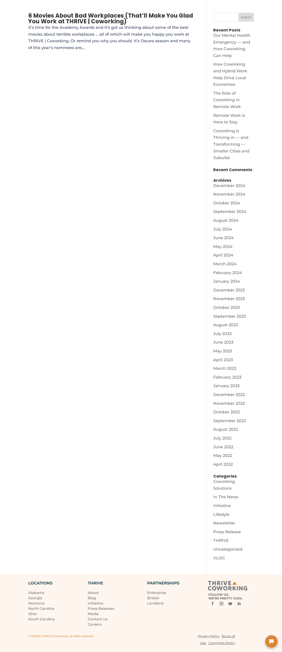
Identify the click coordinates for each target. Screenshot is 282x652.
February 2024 (227, 272)
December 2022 (229, 394)
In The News (225, 496)
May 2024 (222, 246)
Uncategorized (227, 549)
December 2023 (229, 290)
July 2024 (222, 229)
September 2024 (229, 211)
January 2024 (226, 281)
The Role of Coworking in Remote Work (227, 100)
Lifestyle (221, 514)
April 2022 (223, 464)
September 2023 (229, 316)
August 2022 (225, 429)
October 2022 (226, 412)
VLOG (219, 558)
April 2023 (223, 359)
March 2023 (224, 368)
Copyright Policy (222, 643)
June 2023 (223, 342)
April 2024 (223, 255)
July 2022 (222, 438)
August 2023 (225, 324)
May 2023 (222, 351)
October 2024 (226, 203)
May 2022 (222, 455)
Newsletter (224, 523)
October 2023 (226, 307)
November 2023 (229, 298)
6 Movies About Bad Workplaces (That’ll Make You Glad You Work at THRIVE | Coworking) (110, 18)
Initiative (222, 505)
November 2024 (229, 194)
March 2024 (225, 264)
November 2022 (229, 403)
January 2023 (226, 385)
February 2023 (227, 377)
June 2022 (223, 447)
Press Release (227, 531)
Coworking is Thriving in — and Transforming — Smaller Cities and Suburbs (231, 144)
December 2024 (229, 185)
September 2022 (229, 420)
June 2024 (223, 237)
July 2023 (222, 333)
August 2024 (225, 220)
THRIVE (221, 540)
